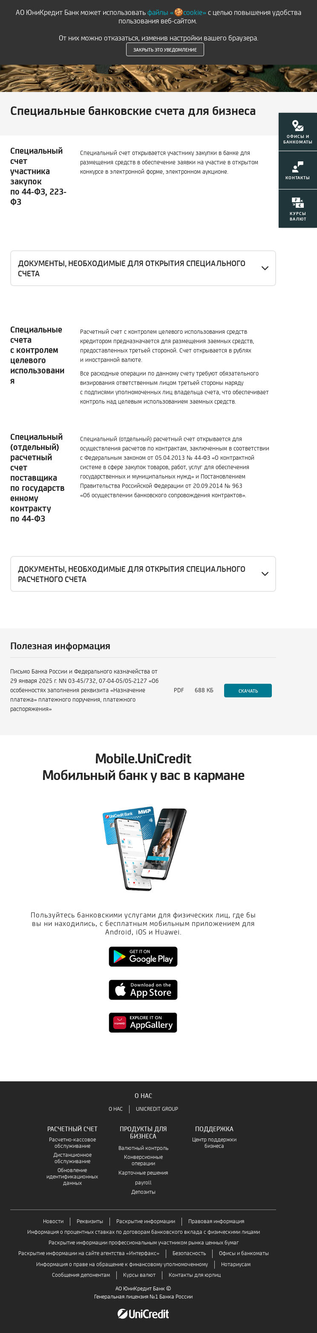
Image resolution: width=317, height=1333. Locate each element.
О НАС (116, 1109)
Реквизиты (90, 1221)
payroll (143, 1183)
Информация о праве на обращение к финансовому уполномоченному (122, 1264)
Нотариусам (236, 1264)
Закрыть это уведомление (165, 49)
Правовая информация (216, 1221)
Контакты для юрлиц (195, 1275)
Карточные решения (143, 1173)
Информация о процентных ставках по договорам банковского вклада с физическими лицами (143, 1232)
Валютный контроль (143, 1148)
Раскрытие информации (145, 1221)
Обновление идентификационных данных (72, 1177)
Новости (53, 1221)
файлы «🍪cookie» (176, 12)
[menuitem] (298, 137)
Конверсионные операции (143, 1160)
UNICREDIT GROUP (157, 1109)
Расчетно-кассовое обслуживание (72, 1143)
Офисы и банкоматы (244, 1253)
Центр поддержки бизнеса (214, 1143)
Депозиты (143, 1192)
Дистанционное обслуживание (72, 1158)
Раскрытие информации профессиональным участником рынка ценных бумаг (144, 1243)
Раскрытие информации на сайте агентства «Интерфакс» (88, 1253)
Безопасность (189, 1253)
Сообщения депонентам (81, 1275)
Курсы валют (139, 1275)
